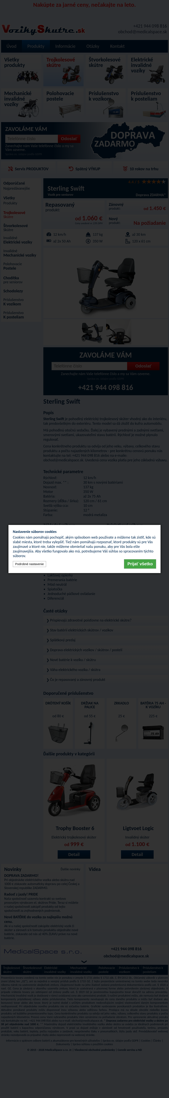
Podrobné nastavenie (29, 564)
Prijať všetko (140, 564)
